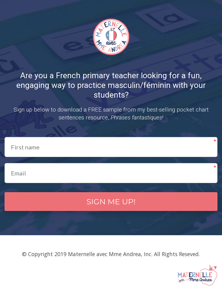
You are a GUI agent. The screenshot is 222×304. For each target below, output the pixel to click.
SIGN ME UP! (111, 202)
